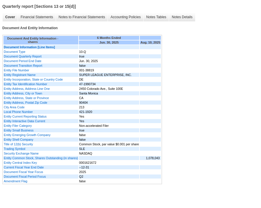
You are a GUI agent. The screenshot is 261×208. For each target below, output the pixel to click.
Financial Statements (37, 17)
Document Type (14, 51)
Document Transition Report (23, 65)
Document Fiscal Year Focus (23, 172)
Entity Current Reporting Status (25, 116)
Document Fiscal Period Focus (25, 176)
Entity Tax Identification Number (25, 84)
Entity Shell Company (18, 139)
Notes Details (182, 17)
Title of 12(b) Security (18, 144)
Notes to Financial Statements (82, 17)
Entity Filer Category (18, 125)
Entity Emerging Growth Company (27, 135)
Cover (10, 17)
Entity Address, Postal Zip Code (25, 102)
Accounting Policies (125, 17)
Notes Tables (156, 17)
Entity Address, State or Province (26, 98)
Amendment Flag (15, 181)
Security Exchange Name (21, 153)
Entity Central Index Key (20, 162)
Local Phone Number (18, 112)
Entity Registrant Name (20, 75)
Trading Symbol (14, 149)
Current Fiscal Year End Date (24, 167)
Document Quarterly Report (22, 56)
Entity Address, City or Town (23, 93)
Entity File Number (16, 70)
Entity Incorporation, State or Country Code (33, 79)
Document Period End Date (22, 61)
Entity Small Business (18, 130)
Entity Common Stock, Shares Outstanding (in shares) (41, 158)
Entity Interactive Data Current (24, 121)
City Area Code (14, 107)
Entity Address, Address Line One (27, 88)
